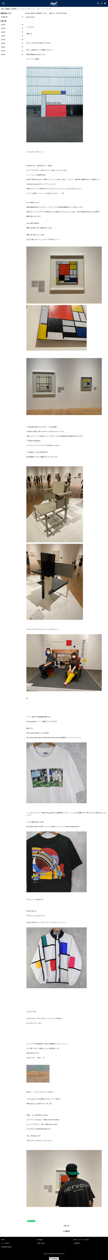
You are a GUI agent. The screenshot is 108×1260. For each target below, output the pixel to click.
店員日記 (66, 1231)
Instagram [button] (54, 1258)
